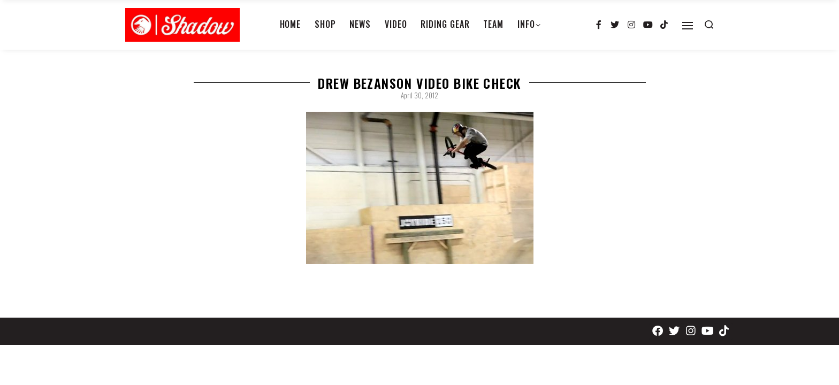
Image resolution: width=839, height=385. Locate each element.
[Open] (687, 25)
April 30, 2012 (419, 95)
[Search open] (709, 24)
